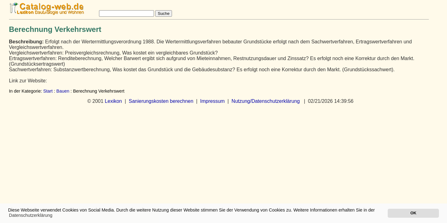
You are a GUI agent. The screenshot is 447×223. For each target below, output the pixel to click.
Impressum (212, 101)
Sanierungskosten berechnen (161, 101)
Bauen (63, 91)
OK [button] (413, 213)
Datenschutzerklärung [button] (30, 215)
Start (47, 91)
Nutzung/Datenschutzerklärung (266, 101)
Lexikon (113, 101)
